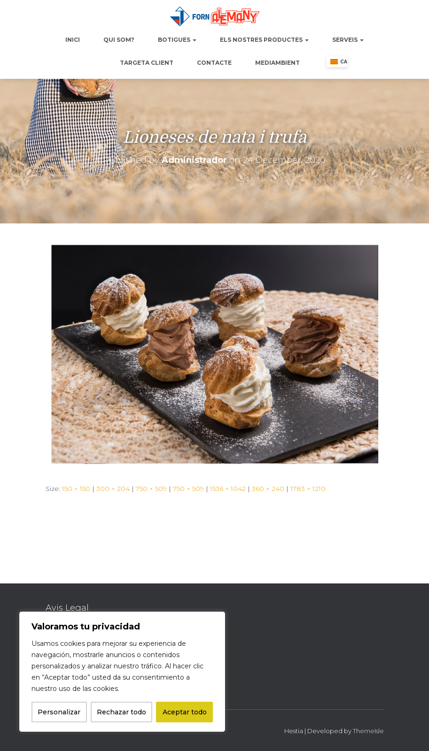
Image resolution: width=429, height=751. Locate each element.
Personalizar (59, 712)
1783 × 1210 (308, 488)
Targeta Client (146, 62)
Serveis (348, 39)
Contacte (214, 62)
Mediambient (277, 62)
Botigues (177, 39)
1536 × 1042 (228, 488)
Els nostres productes (264, 39)
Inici (72, 39)
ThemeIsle (368, 731)
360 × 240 (268, 488)
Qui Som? (118, 39)
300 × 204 (113, 488)
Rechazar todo (121, 712)
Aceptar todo (185, 712)
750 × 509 (151, 488)
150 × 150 (76, 488)
